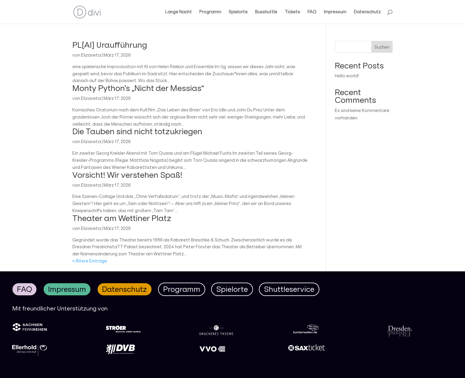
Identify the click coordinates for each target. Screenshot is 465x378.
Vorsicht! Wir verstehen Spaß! (127, 175)
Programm (210, 12)
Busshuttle (266, 12)
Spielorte (238, 12)
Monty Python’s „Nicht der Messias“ (138, 88)
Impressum (335, 12)
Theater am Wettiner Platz (121, 218)
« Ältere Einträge (89, 261)
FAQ (312, 12)
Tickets (292, 12)
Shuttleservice (289, 289)
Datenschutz (367, 12)
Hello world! (347, 76)
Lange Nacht (178, 12)
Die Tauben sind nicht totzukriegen (137, 131)
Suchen (382, 47)
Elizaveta (91, 55)
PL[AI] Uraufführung (109, 45)
